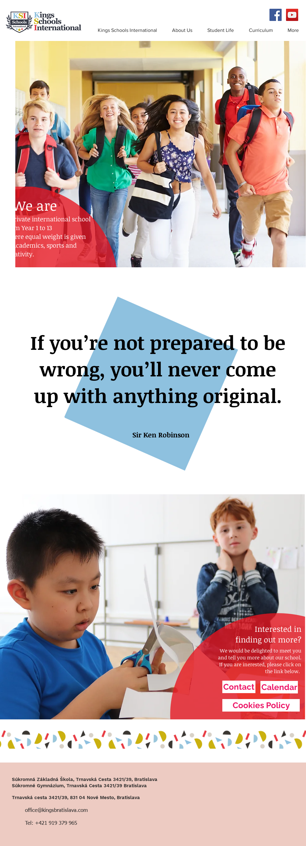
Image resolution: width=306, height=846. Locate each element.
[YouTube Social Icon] (292, 15)
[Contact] (238, 687)
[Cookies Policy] (261, 705)
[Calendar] (279, 687)
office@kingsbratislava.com (56, 810)
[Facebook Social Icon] (275, 15)
